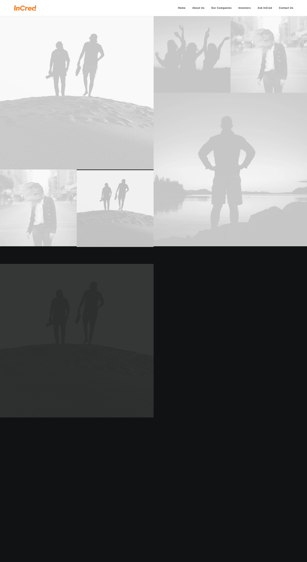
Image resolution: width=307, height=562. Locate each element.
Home (182, 8)
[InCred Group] (25, 8)
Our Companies (221, 8)
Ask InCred (265, 8)
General (187, 520)
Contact (122, 536)
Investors (244, 8)
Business (188, 514)
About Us (198, 8)
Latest (120, 531)
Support (187, 525)
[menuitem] (183, 8)
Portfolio (122, 525)
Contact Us (286, 8)
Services (122, 520)
